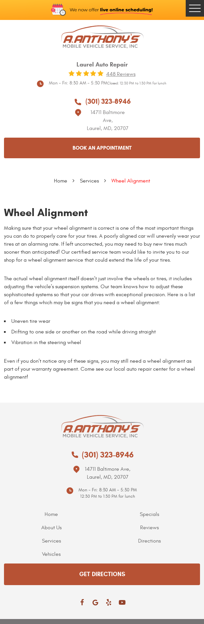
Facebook (82, 602)
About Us (51, 528)
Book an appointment (102, 148)
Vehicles (51, 554)
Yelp (108, 602)
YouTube (122, 602)
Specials (149, 514)
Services (89, 181)
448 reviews (120, 74)
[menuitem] (53, 514)
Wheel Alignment (130, 181)
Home (60, 181)
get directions (102, 574)
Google (95, 602)
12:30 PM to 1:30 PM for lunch (107, 496)
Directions (149, 541)
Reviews (149, 528)
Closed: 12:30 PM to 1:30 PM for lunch (136, 83)
